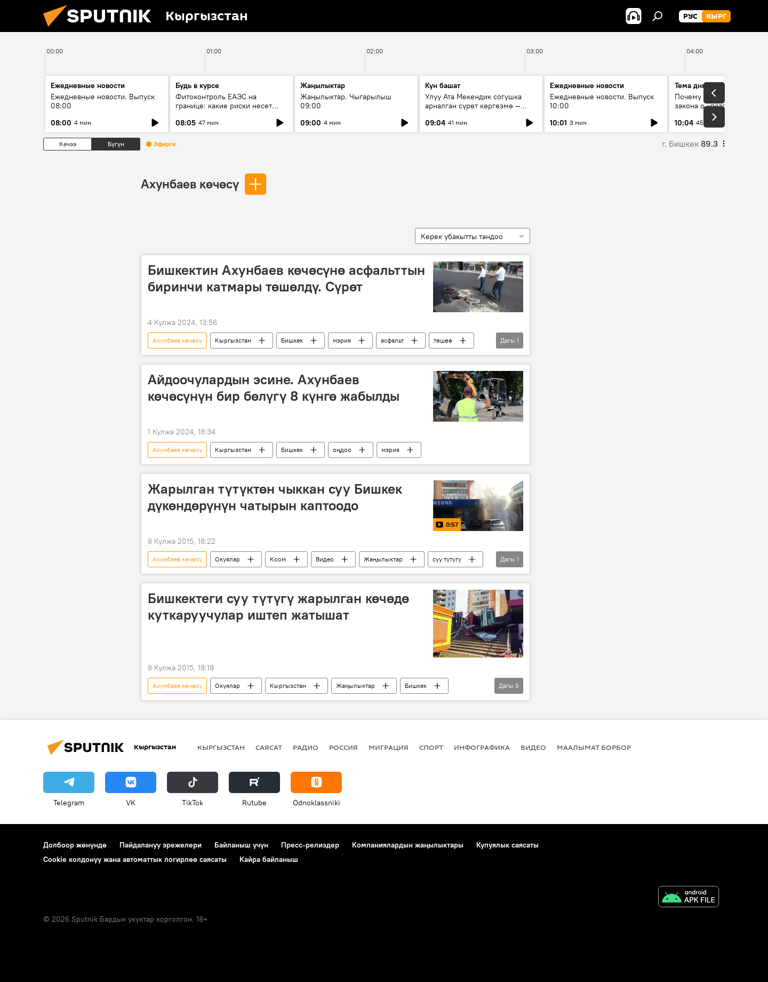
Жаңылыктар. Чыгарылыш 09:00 (345, 101)
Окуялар (227, 559)
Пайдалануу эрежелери (160, 845)
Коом (278, 559)
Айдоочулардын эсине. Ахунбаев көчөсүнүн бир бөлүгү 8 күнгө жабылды (273, 388)
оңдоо (342, 450)
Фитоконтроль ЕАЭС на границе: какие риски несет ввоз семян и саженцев (223, 106)
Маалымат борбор (594, 747)
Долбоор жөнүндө (75, 845)
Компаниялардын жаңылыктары (407, 845)
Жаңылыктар (383, 559)
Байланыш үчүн (241, 845)
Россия (343, 747)
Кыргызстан (233, 340)
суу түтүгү (447, 559)
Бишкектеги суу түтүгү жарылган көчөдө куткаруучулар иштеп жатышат (278, 606)
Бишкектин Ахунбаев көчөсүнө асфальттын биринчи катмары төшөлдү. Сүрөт (286, 278)
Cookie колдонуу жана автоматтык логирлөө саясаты (135, 859)
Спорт (431, 747)
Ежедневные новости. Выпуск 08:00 (103, 101)
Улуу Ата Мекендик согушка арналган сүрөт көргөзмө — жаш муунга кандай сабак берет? (473, 110)
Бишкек (292, 340)
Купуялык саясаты (507, 845)
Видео (325, 559)
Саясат (268, 747)
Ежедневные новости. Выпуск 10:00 (602, 101)
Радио (305, 747)
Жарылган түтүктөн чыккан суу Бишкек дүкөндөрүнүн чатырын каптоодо (275, 497)
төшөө (443, 340)
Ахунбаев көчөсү (190, 184)
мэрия (342, 340)
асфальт (392, 340)
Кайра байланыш (268, 859)
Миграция (389, 747)
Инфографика (482, 747)
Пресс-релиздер (310, 845)
